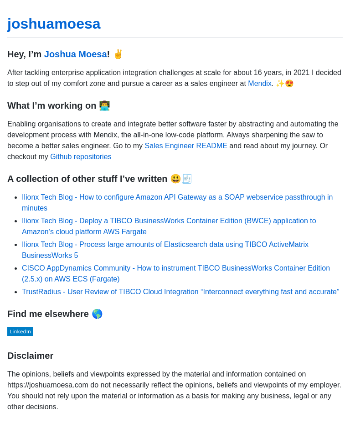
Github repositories (80, 157)
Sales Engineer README (186, 146)
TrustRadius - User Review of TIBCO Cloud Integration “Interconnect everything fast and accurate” (180, 292)
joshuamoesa (54, 23)
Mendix (260, 83)
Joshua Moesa (75, 54)
